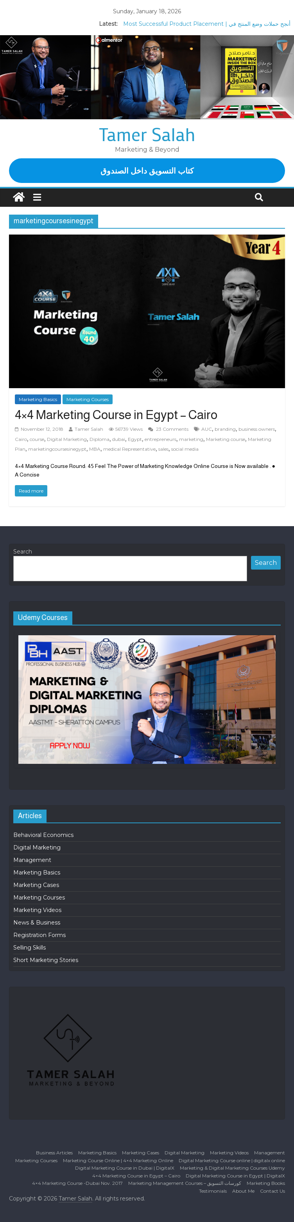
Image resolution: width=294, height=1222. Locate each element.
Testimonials (213, 1191)
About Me (243, 1191)
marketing (191, 439)
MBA (94, 449)
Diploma (99, 439)
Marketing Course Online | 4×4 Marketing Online (118, 1160)
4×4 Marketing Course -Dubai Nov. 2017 (77, 1183)
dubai (118, 439)
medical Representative (129, 449)
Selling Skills (29, 947)
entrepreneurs (160, 439)
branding (225, 429)
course (37, 439)
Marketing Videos (37, 910)
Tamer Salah (147, 134)
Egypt (135, 439)
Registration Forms (39, 935)
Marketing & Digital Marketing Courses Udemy (232, 1168)
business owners (256, 429)
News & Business (36, 922)
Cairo (21, 439)
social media (185, 449)
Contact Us (272, 1191)
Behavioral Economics (43, 835)
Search (22, 551)
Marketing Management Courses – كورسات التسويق (184, 1183)
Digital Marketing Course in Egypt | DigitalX (235, 1176)
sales (163, 449)
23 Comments (168, 429)
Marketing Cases (36, 885)
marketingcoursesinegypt (57, 449)
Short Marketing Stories (45, 960)
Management (32, 860)
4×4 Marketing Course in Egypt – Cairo (116, 415)
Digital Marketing (67, 439)
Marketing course (225, 439)
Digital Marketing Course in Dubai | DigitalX (124, 1168)
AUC (206, 429)
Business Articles (54, 1153)
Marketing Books (266, 1183)
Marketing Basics (38, 399)
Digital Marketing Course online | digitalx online (232, 1160)
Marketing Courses (87, 399)
